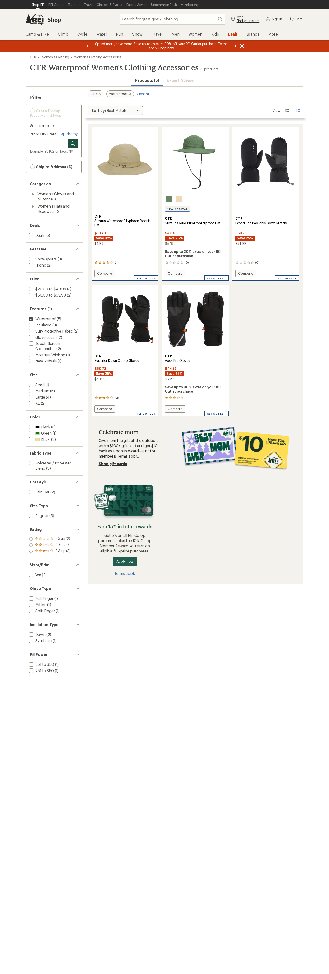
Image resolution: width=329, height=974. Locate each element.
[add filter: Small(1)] (36, 384)
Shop (54, 19)
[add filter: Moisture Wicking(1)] (46, 354)
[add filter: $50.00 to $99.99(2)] (47, 295)
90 (297, 110)
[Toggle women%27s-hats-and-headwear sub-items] (33, 206)
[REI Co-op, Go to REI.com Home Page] (35, 19)
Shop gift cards (113, 463)
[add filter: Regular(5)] (38, 515)
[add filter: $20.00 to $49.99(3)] (47, 289)
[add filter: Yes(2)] (34, 574)
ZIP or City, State (43, 134)
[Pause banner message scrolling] (241, 46)
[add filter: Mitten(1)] (37, 604)
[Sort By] (115, 110)
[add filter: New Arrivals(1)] (42, 361)
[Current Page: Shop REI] (38, 4)
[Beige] (179, 199)
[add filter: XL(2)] (34, 403)
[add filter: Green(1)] (40, 433)
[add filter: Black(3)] (39, 427)
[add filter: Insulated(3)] (40, 325)
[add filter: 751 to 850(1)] (41, 670)
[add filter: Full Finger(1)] (40, 598)
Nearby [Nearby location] (69, 134)
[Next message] (235, 46)
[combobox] (172, 19)
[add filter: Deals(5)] (36, 235)
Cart (295, 19)
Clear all (143, 94)
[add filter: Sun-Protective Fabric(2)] (50, 331)
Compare (106, 274)
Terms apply (127, 456)
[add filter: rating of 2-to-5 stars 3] (50, 545)
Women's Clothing (55, 57)
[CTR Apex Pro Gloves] (195, 350)
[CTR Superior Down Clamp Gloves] (125, 350)
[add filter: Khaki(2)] (39, 439)
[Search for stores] (73, 143)
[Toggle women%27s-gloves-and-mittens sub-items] (33, 194)
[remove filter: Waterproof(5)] (42, 318)
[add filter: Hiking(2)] (37, 265)
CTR (33, 57)
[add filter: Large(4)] (36, 397)
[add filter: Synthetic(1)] (40, 640)
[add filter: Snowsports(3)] (42, 259)
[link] (124, 161)
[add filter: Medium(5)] (38, 391)
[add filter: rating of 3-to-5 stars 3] (50, 539)
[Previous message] (87, 46)
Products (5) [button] (147, 80)
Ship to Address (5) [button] (51, 166)
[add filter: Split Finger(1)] (41, 610)
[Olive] (169, 199)
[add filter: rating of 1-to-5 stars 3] (50, 551)
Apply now (124, 561)
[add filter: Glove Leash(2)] (42, 337)
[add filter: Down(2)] (37, 634)
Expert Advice (180, 80)
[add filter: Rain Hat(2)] (39, 492)
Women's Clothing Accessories (97, 57)
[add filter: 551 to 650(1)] (41, 664)
